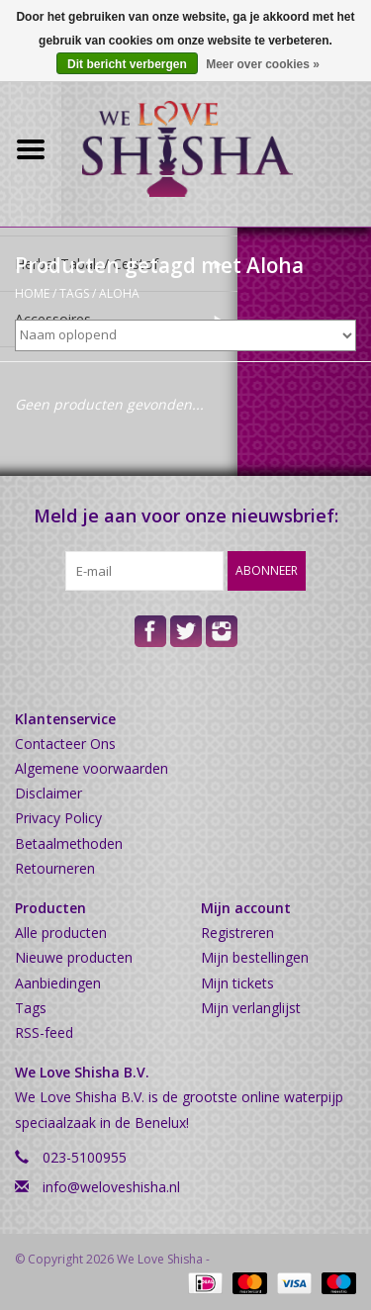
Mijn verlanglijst (251, 1007)
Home (32, 293)
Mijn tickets (237, 983)
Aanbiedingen (58, 983)
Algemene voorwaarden (91, 768)
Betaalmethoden (69, 843)
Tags (74, 293)
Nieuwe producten (74, 957)
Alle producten (61, 932)
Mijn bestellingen (255, 957)
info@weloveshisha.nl (111, 1186)
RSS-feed (44, 1032)
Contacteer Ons (65, 743)
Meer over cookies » (263, 64)
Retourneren (55, 868)
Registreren (237, 932)
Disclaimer (48, 793)
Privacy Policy (58, 817)
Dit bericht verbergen (127, 64)
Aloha (119, 293)
